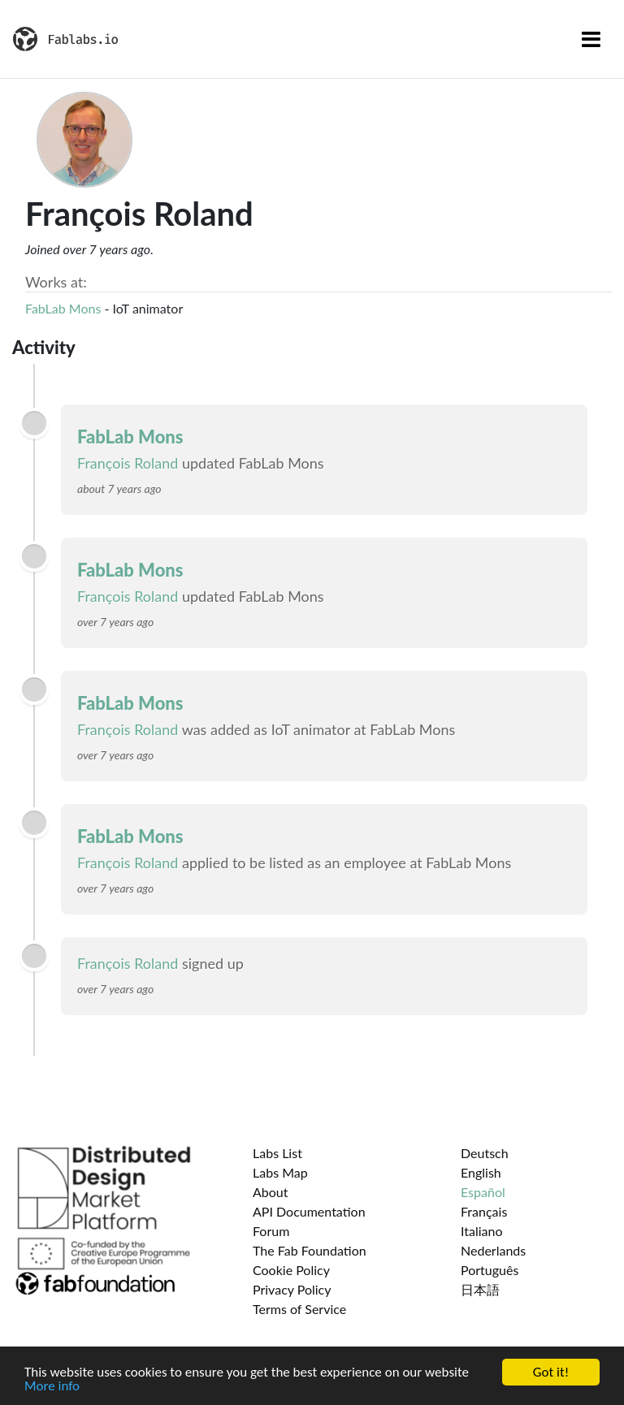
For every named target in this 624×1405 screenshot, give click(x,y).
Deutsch (485, 1153)
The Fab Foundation (309, 1250)
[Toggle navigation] (591, 39)
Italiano (482, 1231)
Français (484, 1211)
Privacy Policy (292, 1289)
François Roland (127, 463)
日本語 (480, 1289)
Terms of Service (299, 1308)
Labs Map (280, 1172)
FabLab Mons (63, 308)
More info (52, 1386)
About (270, 1192)
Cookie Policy (291, 1269)
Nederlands (493, 1250)
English (481, 1172)
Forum (271, 1231)
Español (483, 1192)
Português (489, 1269)
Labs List (277, 1153)
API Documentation (309, 1211)
